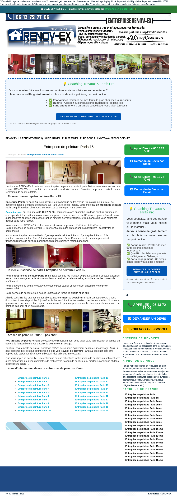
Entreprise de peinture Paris (140, 394)
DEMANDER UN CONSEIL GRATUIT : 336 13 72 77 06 (88, 116)
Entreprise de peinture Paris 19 (91, 407)
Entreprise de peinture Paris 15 (69, 147)
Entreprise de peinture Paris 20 (91, 410)
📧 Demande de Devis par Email (147, 162)
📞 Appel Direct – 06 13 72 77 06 (147, 150)
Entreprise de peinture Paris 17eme (144, 453)
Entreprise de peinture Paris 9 (33, 407)
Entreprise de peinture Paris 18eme (144, 456)
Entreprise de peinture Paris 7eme (143, 418)
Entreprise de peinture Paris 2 (33, 381)
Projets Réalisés (83, 51)
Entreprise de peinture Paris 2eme (143, 401)
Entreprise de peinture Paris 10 (33, 410)
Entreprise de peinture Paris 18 (91, 403)
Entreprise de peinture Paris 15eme (45, 154)
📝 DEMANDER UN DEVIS (147, 318)
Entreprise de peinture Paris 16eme (144, 449)
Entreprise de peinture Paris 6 (33, 396)
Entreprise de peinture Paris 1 (33, 378)
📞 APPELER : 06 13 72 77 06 (147, 306)
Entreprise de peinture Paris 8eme (143, 422)
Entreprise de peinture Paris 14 (91, 388)
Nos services (55, 51)
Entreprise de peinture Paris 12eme (144, 435)
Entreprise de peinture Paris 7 (33, 399)
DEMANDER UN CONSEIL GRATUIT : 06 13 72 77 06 (147, 270)
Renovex (33, 51)
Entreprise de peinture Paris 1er (142, 397)
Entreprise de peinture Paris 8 (33, 403)
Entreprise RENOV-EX (159, 493)
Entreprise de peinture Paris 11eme (144, 432)
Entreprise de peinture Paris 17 (91, 399)
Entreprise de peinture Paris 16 (91, 396)
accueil (15, 51)
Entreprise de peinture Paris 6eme (143, 415)
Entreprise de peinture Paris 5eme (143, 411)
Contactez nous (14, 212)
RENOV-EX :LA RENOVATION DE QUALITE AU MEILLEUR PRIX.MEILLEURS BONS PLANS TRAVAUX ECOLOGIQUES (68, 138)
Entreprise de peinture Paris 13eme (144, 439)
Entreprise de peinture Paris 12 (91, 381)
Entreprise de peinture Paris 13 (91, 385)
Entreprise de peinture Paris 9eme (143, 425)
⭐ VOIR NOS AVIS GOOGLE (147, 329)
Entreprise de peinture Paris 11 (91, 378)
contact (139, 51)
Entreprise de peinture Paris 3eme (143, 404)
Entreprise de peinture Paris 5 (33, 392)
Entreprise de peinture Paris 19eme (144, 460)
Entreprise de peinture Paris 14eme (144, 442)
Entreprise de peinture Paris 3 (33, 385)
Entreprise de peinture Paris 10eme (144, 429)
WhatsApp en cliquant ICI (118, 9)
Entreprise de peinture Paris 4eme (143, 408)
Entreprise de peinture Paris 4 (33, 388)
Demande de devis (114, 51)
